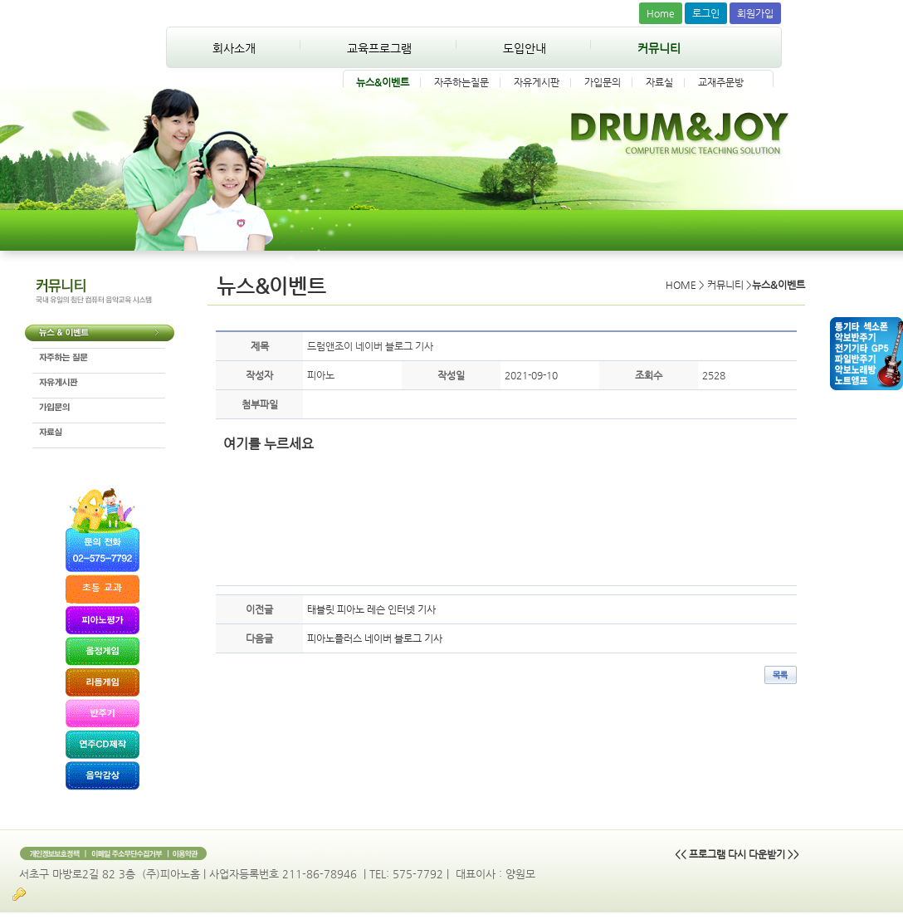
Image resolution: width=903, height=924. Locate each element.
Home (661, 13)
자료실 (659, 82)
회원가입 (755, 13)
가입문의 (602, 82)
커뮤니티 (659, 48)
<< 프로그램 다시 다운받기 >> (737, 854)
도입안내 (524, 48)
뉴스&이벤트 (382, 82)
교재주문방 (721, 82)
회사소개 (234, 48)
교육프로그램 (379, 48)
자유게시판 (536, 82)
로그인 (706, 13)
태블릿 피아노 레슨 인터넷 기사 (371, 609)
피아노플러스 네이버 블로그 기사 (374, 638)
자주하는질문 (461, 82)
